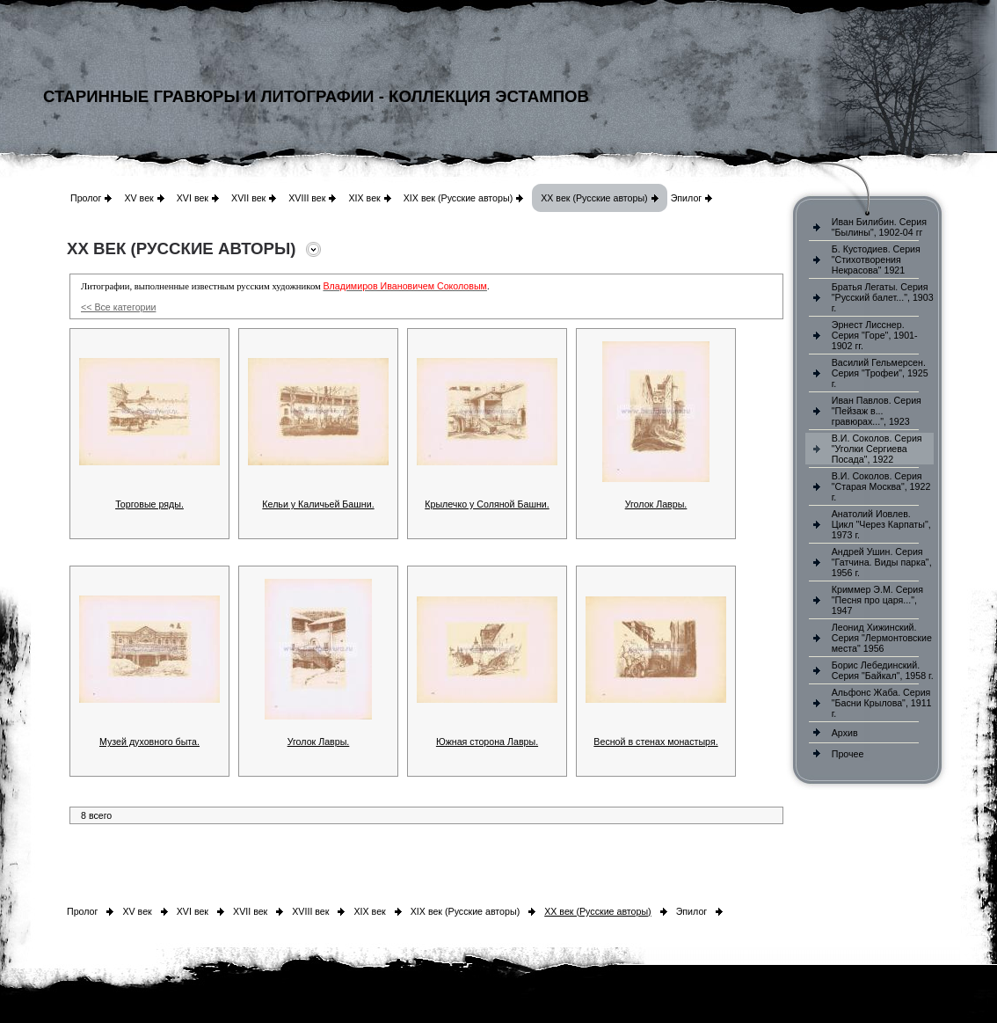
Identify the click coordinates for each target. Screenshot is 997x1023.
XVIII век (306, 198)
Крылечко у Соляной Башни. (487, 504)
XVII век (248, 198)
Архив (845, 732)
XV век (138, 198)
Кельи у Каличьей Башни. (318, 504)
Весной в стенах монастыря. (655, 741)
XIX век (364, 198)
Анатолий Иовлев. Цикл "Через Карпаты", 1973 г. (881, 524)
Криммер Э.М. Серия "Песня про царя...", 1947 (877, 600)
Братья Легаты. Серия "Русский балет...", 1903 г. (883, 297)
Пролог (85, 198)
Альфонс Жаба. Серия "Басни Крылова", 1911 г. (882, 703)
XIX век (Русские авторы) (458, 198)
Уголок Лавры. (656, 504)
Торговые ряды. (149, 504)
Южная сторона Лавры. (487, 741)
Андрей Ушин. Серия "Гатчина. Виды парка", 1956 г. (882, 562)
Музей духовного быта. (149, 741)
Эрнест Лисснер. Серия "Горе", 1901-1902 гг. (875, 335)
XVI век (192, 198)
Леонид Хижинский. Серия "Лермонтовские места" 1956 (882, 638)
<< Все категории (118, 307)
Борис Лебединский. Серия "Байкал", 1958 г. (883, 670)
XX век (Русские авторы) (594, 198)
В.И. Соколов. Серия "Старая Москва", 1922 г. (881, 486)
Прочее (848, 754)
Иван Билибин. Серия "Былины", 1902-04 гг (879, 226)
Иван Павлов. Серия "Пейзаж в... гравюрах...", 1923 (876, 411)
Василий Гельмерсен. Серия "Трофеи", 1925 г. (880, 373)
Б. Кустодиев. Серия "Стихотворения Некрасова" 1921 (876, 259)
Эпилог (686, 198)
